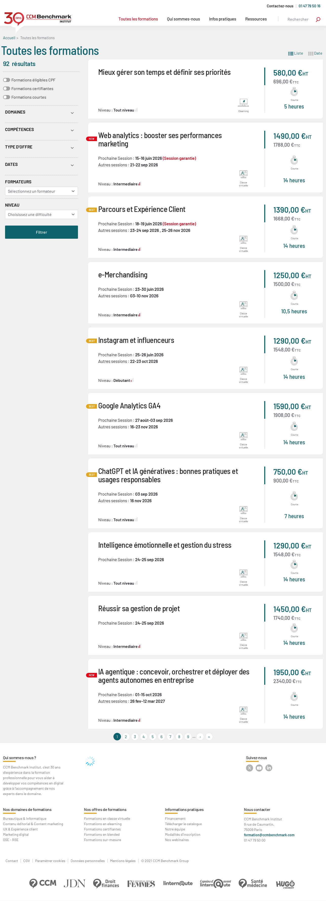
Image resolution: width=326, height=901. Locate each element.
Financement (175, 818)
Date (315, 52)
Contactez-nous (280, 6)
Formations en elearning (102, 824)
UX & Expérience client (20, 829)
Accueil (9, 37)
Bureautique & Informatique (24, 818)
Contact (12, 861)
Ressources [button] (256, 18)
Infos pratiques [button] (222, 18)
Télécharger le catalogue (183, 824)
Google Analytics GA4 (129, 405)
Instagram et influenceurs (136, 339)
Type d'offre (18, 146)
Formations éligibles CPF (33, 79)
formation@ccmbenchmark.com (269, 835)
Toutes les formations (138, 18)
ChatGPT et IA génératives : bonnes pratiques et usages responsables (168, 475)
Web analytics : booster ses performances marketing (160, 139)
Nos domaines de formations (27, 809)
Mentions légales (123, 861)
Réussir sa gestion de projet (139, 608)
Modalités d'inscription (182, 834)
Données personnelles (88, 861)
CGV (26, 861)
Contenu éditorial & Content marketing (33, 824)
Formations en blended (102, 834)
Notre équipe (175, 829)
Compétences (19, 129)
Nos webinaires (177, 840)
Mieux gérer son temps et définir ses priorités (164, 71)
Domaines (15, 111)
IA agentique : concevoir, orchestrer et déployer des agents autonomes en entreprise (174, 675)
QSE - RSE (10, 840)
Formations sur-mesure (102, 840)
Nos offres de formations (105, 809)
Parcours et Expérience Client (141, 208)
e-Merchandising (122, 274)
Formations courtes (28, 97)
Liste (295, 52)
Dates (11, 164)
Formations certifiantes (32, 88)
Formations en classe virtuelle (107, 818)
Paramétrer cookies (50, 861)
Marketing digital (16, 834)
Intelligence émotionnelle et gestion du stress (165, 544)
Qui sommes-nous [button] (183, 18)
